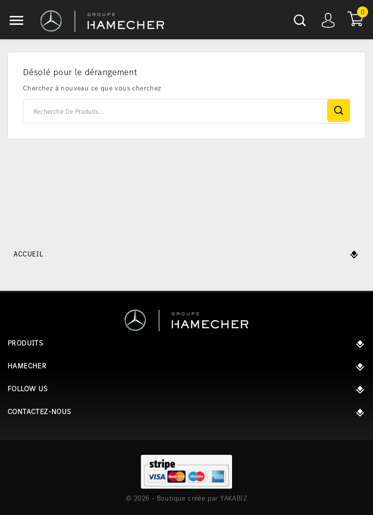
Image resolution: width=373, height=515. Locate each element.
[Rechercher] (186, 111)
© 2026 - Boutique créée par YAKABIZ (186, 498)
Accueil (28, 254)
